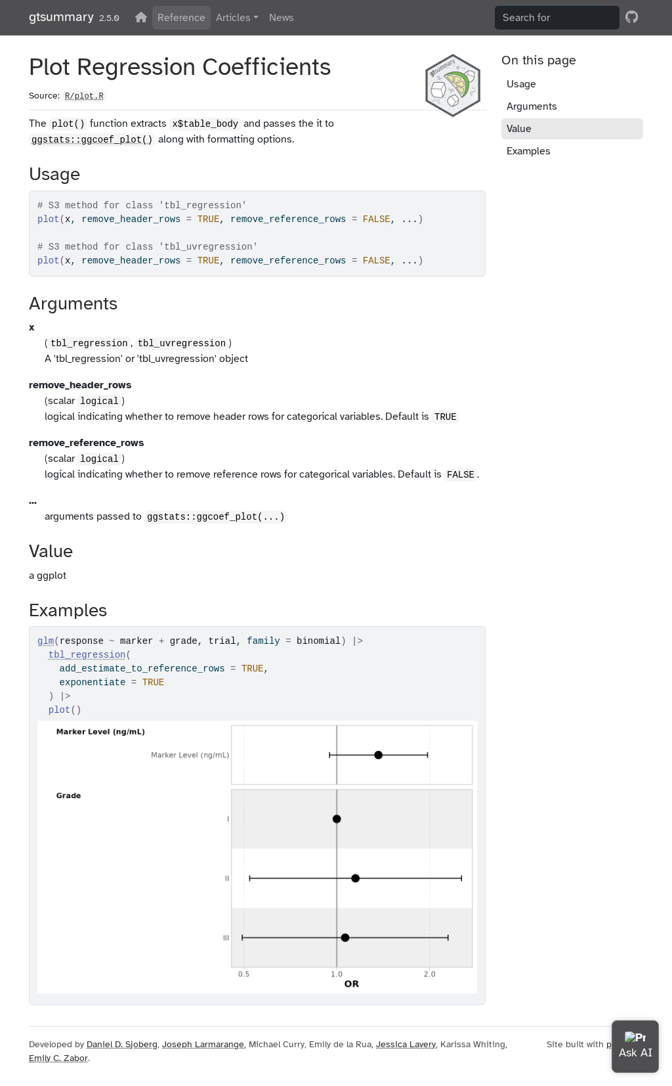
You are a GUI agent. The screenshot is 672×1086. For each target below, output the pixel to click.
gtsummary (61, 17)
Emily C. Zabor (58, 1058)
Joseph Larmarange (203, 1044)
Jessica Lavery (406, 1044)
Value (519, 128)
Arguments (532, 106)
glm (45, 641)
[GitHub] (631, 17)
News (281, 17)
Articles (233, 17)
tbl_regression (87, 655)
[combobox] (557, 17)
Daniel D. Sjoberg (122, 1044)
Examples (529, 151)
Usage (521, 84)
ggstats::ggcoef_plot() (92, 140)
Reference (181, 17)
